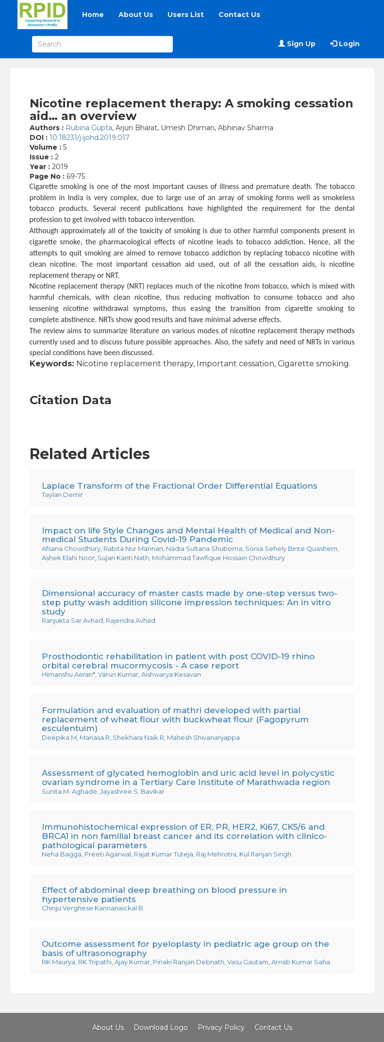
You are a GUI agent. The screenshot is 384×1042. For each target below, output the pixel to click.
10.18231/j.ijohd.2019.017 (90, 137)
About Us (135, 14)
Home (93, 14)
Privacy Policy (221, 1027)
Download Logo (161, 1027)
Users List (185, 14)
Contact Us (239, 14)
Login (345, 43)
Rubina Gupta (89, 127)
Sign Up (297, 43)
